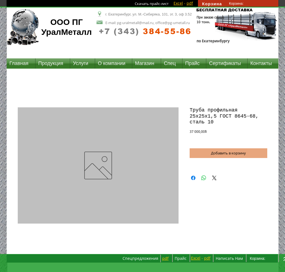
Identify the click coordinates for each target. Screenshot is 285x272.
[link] (239, 3)
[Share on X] (214, 178)
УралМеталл (66, 32)
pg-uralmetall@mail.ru (135, 22)
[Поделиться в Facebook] (193, 178)
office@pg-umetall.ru (172, 22)
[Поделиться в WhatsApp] (203, 178)
